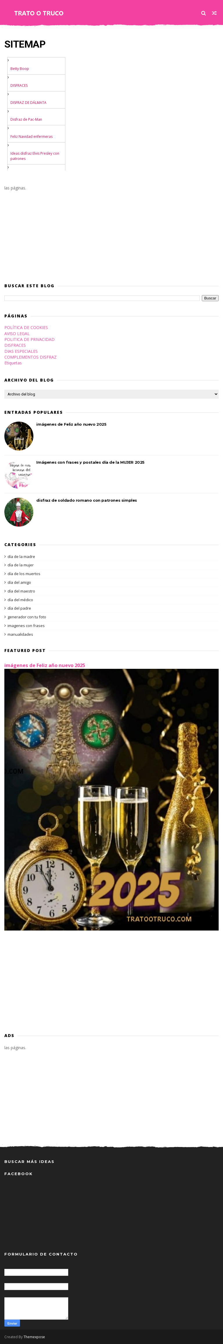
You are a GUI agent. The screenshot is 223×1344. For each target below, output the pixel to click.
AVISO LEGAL (17, 333)
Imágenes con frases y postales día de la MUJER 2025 (90, 462)
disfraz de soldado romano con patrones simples (86, 500)
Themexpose (34, 1336)
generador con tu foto (27, 616)
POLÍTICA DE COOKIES (26, 327)
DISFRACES (19, 85)
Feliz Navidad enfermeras (31, 136)
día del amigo (19, 582)
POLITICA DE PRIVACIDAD (29, 339)
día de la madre (21, 556)
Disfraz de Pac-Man (26, 119)
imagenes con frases (26, 625)
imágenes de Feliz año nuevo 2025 (71, 424)
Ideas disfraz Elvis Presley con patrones (34, 156)
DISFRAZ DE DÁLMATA (28, 102)
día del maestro (21, 591)
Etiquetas (13, 363)
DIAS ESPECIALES (21, 351)
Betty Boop (19, 68)
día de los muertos (24, 573)
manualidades (20, 634)
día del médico (20, 599)
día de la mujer (21, 565)
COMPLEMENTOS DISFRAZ (30, 357)
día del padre (19, 608)
